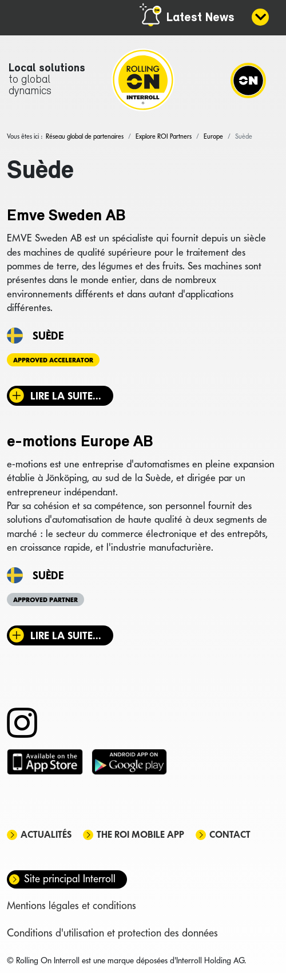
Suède (48, 335)
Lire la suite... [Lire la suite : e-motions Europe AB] (65, 635)
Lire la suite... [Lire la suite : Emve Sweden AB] (65, 395)
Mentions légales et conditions (71, 905)
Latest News (200, 18)
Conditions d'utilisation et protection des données (112, 933)
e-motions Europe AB (80, 442)
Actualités (46, 835)
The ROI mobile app (140, 835)
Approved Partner (45, 600)
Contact (230, 835)
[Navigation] (248, 80)
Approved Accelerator (53, 360)
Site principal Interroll (70, 878)
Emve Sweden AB (66, 216)
